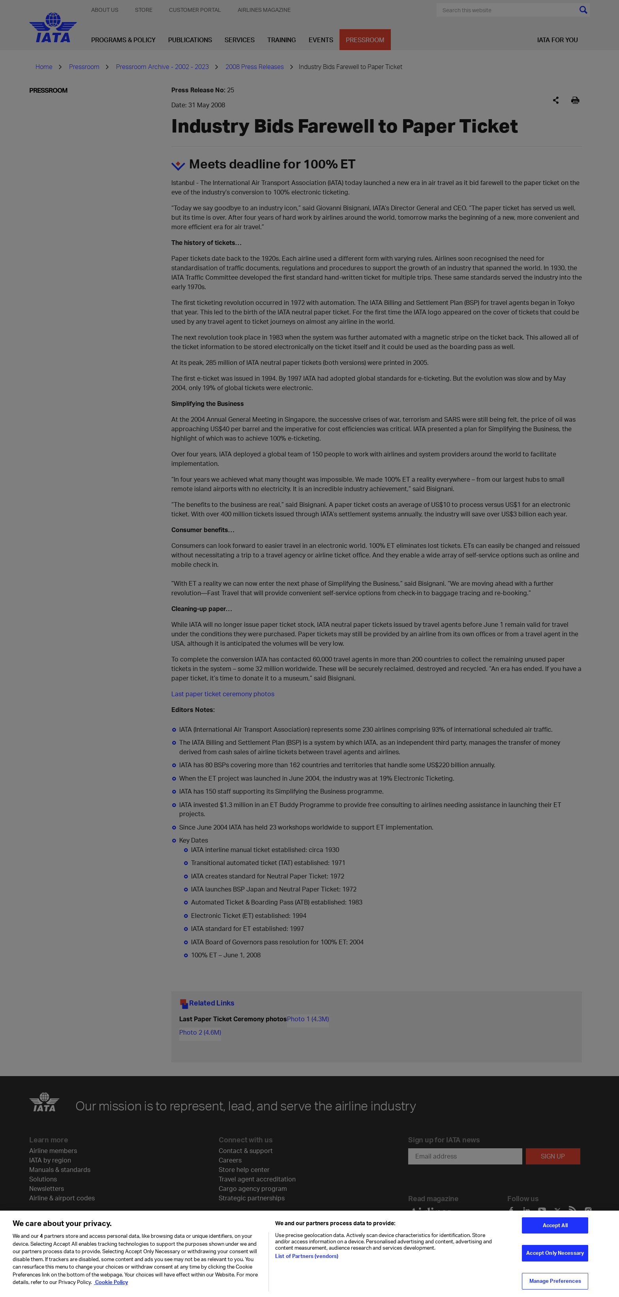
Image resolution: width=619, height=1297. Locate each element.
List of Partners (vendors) (306, 1266)
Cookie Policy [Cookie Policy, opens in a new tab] (111, 1293)
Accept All (555, 1235)
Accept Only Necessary (555, 1263)
